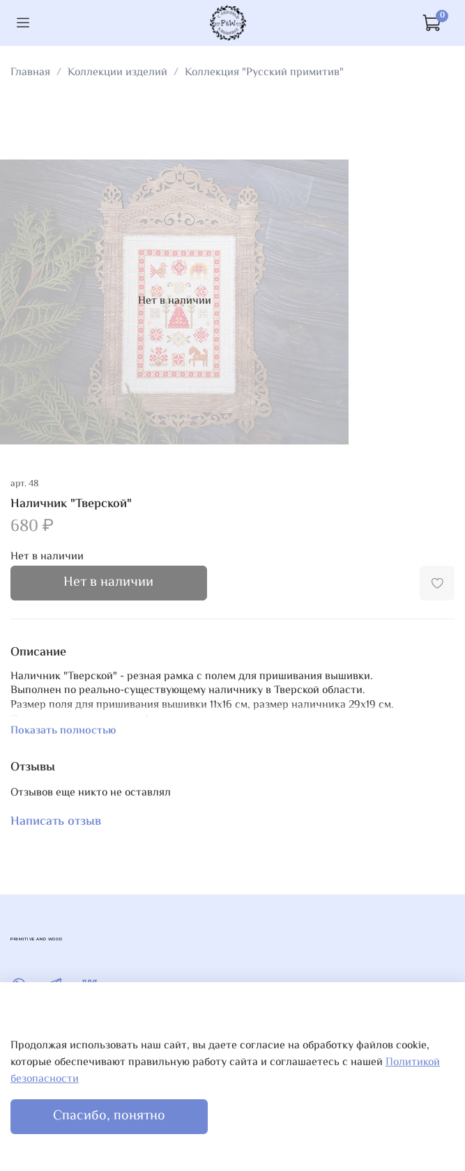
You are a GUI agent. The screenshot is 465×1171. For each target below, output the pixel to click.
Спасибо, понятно (109, 1116)
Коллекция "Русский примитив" (264, 73)
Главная (30, 73)
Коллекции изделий (117, 73)
